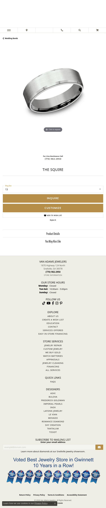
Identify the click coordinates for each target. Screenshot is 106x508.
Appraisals (53, 359)
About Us (53, 316)
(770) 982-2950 (53, 159)
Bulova (53, 396)
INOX (53, 407)
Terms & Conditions (56, 495)
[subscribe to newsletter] (99, 447)
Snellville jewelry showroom (71, 451)
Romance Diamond (53, 421)
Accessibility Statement (77, 495)
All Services (53, 370)
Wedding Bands (11, 38)
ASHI (53, 393)
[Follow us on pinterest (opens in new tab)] (61, 303)
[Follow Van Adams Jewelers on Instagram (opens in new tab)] (56, 303)
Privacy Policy (39, 495)
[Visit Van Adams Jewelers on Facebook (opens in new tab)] (53, 303)
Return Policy (25, 495)
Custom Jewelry (53, 349)
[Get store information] (53, 275)
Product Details (53, 233)
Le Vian (53, 414)
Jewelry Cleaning (53, 363)
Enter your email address (53, 442)
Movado (53, 418)
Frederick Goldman (53, 400)
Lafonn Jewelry (53, 411)
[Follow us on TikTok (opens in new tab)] (43, 303)
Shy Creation (53, 425)
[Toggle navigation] (9, 30)
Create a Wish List (53, 319)
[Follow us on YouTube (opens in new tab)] (48, 303)
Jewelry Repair (53, 345)
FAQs (53, 381)
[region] (53, 98)
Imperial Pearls (53, 404)
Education (53, 323)
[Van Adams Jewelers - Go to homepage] (53, 14)
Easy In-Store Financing (53, 333)
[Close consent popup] (55, 503)
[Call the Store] (53, 271)
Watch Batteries (53, 356)
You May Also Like (53, 241)
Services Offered (53, 330)
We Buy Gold (52, 352)
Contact (53, 326)
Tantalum (53, 428)
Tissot (53, 432)
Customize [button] (53, 208)
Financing (53, 366)
